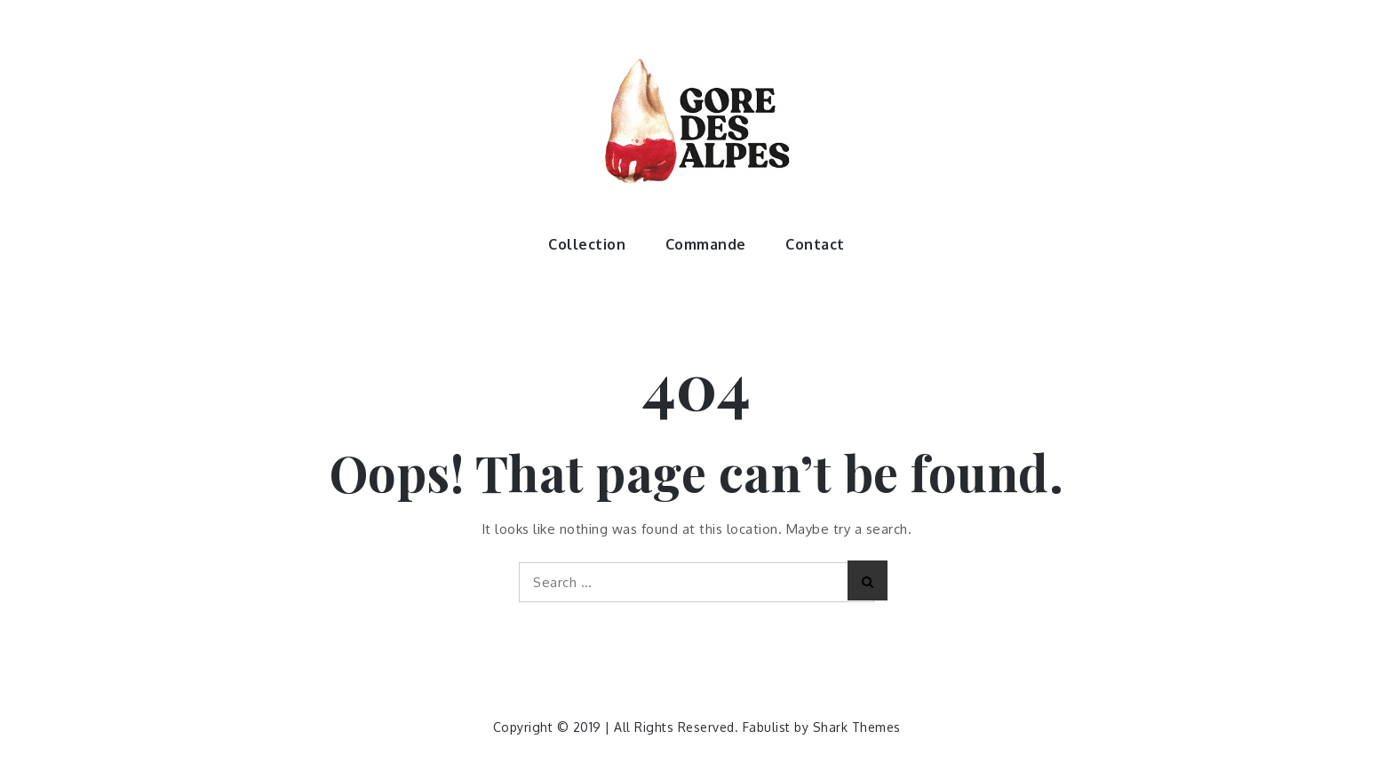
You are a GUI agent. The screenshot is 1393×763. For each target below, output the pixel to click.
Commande (705, 244)
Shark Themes (857, 727)
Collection (586, 244)
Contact (815, 244)
